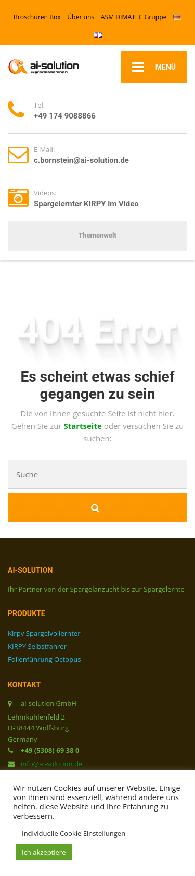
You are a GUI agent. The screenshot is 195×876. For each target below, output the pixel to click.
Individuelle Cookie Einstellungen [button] (73, 833)
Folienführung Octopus (44, 659)
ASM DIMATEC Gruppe (134, 16)
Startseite (83, 426)
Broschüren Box (37, 16)
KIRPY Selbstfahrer (37, 646)
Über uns (80, 16)
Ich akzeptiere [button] (44, 852)
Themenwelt (97, 235)
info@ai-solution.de (51, 763)
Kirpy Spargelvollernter (44, 633)
